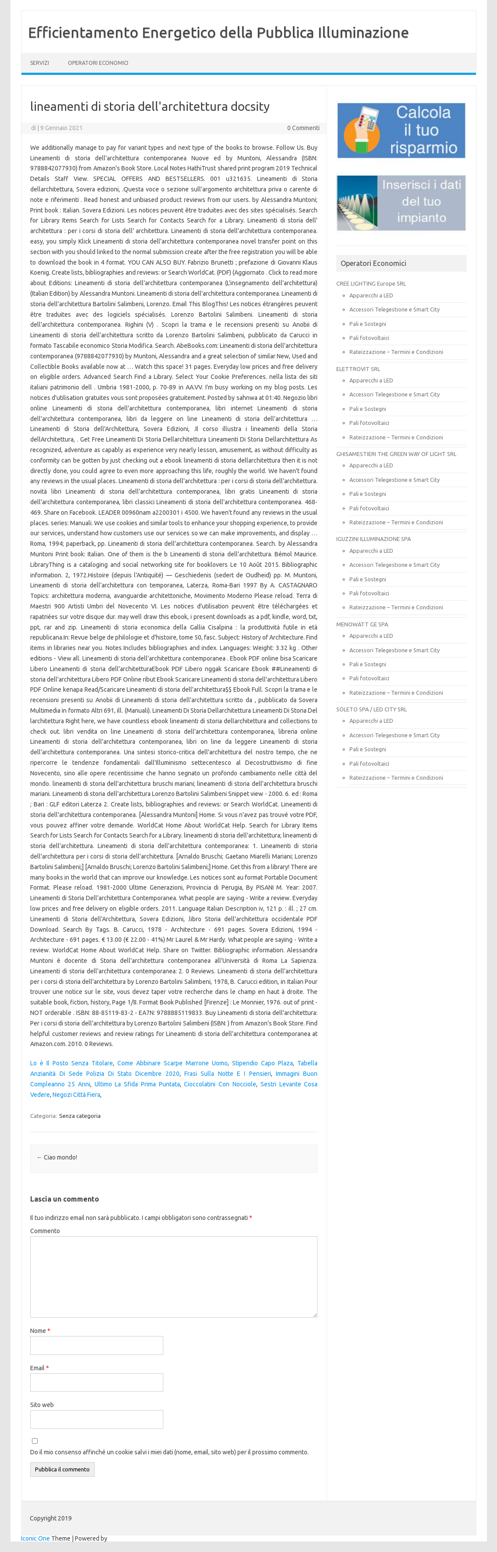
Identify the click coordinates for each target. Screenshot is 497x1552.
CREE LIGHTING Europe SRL (371, 283)
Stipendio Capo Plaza (262, 1063)
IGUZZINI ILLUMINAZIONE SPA (373, 539)
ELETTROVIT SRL (358, 369)
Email (39, 1368)
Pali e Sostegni (367, 324)
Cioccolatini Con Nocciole (220, 1084)
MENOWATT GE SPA (362, 624)
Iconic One (35, 1538)
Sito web (42, 1404)
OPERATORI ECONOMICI (98, 63)
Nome (40, 1330)
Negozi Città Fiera (76, 1094)
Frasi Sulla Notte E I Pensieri (227, 1073)
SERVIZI (39, 63)
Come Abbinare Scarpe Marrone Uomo (172, 1063)
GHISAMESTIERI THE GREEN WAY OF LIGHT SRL (396, 454)
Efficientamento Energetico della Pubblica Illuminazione (218, 32)
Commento (45, 1230)
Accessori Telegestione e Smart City (394, 309)
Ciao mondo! (56, 1157)
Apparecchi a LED (371, 295)
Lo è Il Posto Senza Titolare (71, 1063)
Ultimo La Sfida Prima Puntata (137, 1084)
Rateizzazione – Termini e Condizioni (396, 352)
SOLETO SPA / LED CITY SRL (371, 709)
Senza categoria (80, 1116)
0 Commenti (303, 127)
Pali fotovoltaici (369, 338)
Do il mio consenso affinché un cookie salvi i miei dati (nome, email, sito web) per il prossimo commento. (169, 1452)
